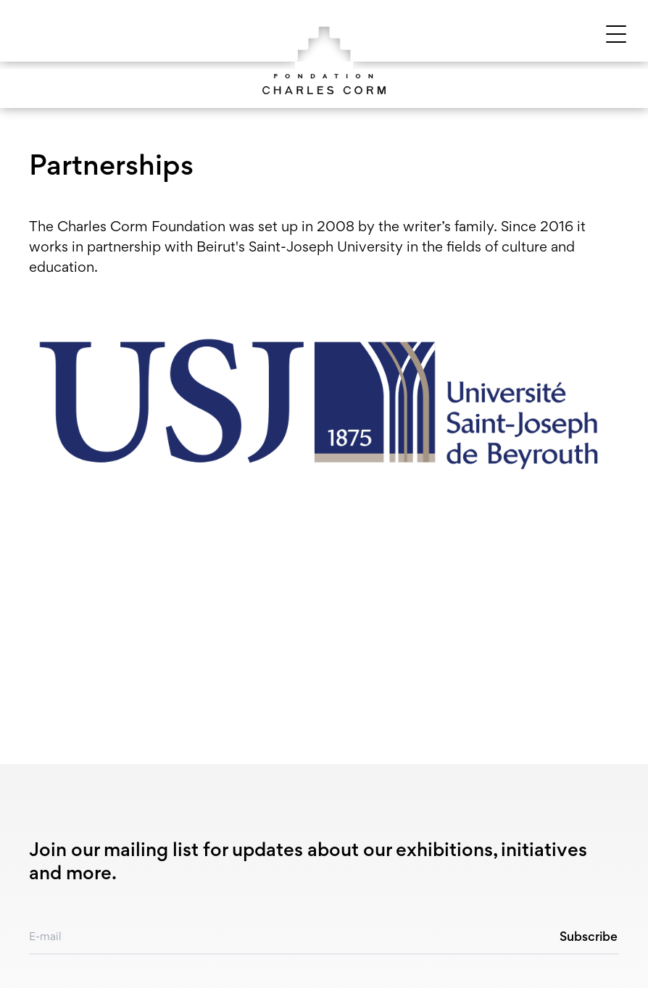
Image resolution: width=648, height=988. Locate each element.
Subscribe (589, 938)
